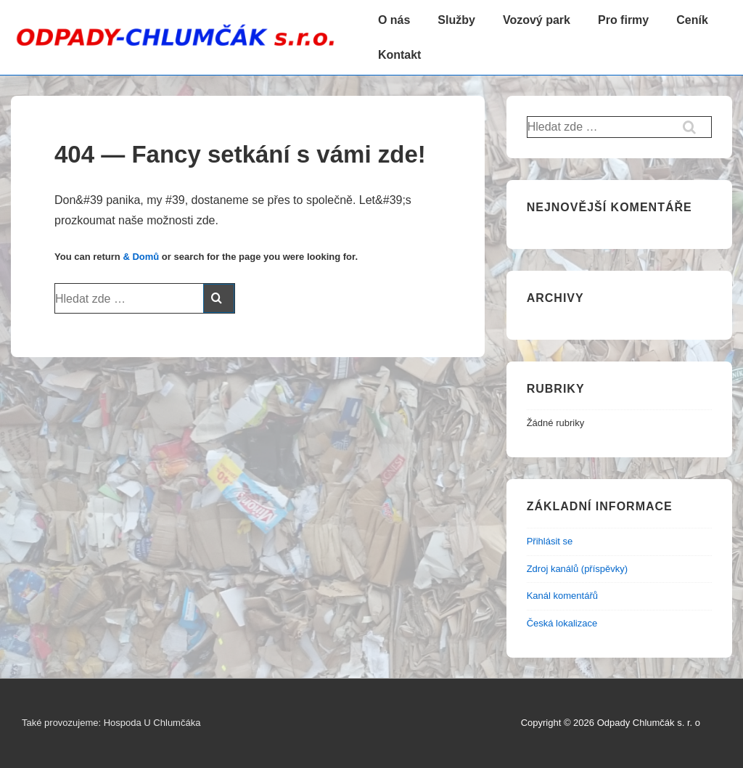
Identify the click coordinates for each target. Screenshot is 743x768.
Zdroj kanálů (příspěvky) (577, 568)
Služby (456, 20)
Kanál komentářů (562, 595)
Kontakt (400, 55)
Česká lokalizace (562, 623)
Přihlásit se (550, 541)
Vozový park (536, 20)
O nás (394, 20)
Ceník (692, 20)
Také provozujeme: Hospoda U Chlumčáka (111, 722)
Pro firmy (623, 20)
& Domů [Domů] (141, 256)
